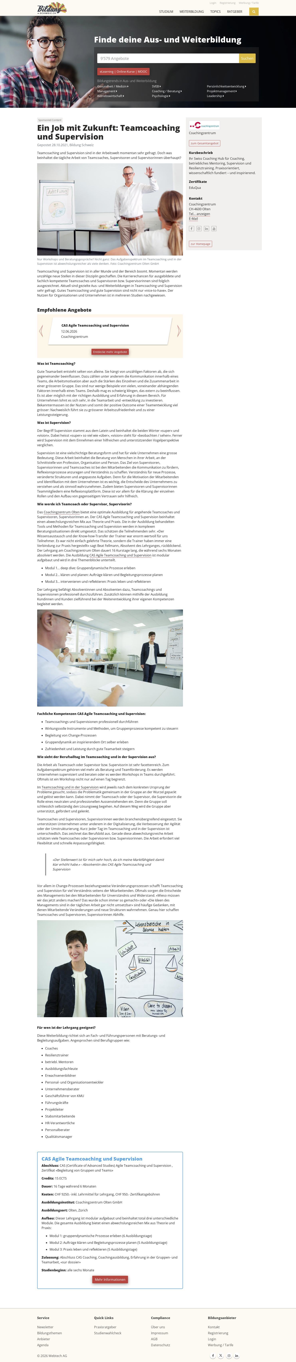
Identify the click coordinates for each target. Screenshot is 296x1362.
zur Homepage (200, 244)
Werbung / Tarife (220, 1345)
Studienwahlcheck (107, 1333)
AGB (154, 1339)
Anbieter (43, 1339)
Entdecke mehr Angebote (110, 352)
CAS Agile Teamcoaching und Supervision (120, 555)
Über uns (158, 1327)
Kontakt (214, 1327)
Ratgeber (234, 11)
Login (212, 1339)
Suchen (247, 58)
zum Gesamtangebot (205, 143)
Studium (166, 11)
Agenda (43, 1345)
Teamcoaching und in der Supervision (70, 787)
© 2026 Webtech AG (52, 1356)
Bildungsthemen (49, 1333)
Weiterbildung (192, 11)
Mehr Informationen (110, 1279)
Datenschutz (160, 1345)
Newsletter (45, 1327)
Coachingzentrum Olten (62, 512)
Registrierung (218, 1333)
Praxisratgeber (105, 1327)
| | (123, 71)
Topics (215, 11)
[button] (43, 331)
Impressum (159, 1333)
